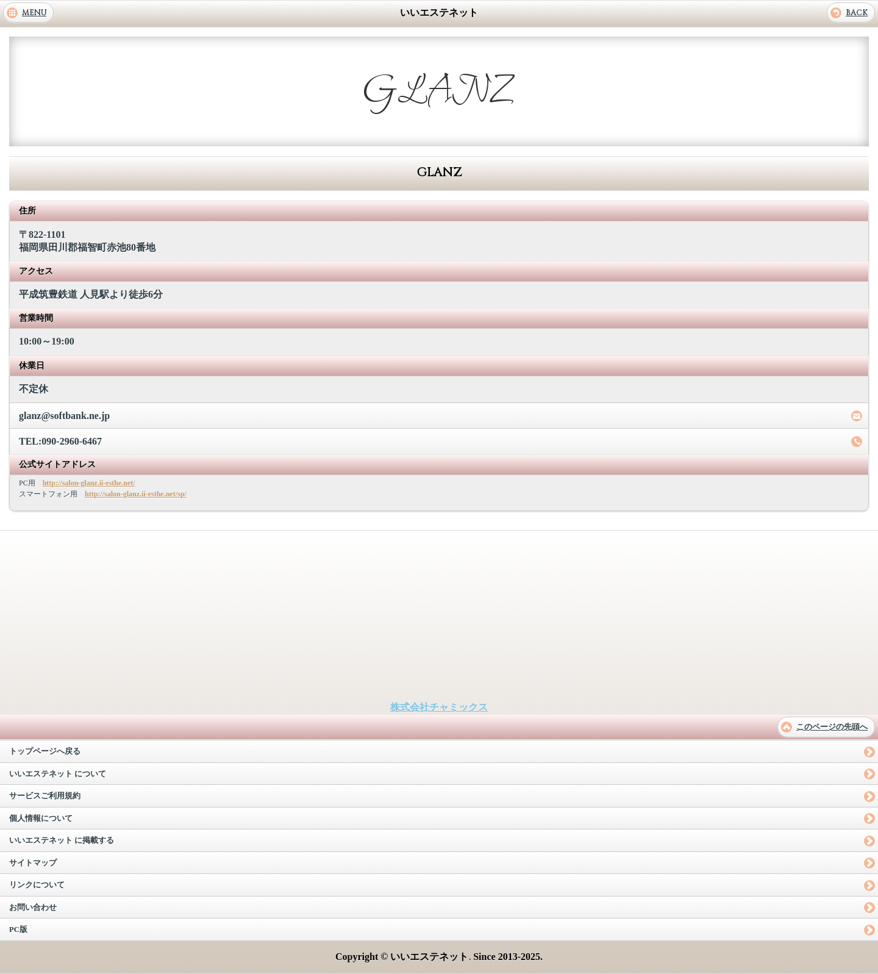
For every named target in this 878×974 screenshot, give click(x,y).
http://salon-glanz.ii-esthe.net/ (89, 483)
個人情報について (41, 818)
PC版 (18, 929)
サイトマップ (33, 863)
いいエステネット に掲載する (61, 840)
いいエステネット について (57, 774)
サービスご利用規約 (44, 796)
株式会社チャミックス (439, 707)
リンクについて (37, 885)
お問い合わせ (33, 907)
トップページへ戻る (44, 751)
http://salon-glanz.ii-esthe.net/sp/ (136, 494)
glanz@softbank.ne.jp (64, 415)
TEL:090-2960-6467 (60, 441)
